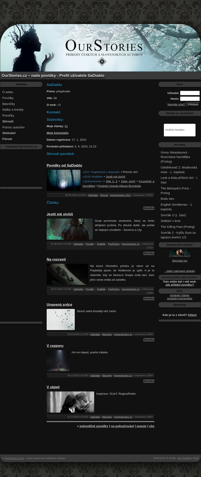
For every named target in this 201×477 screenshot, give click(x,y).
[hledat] (174, 130)
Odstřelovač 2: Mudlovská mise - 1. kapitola (179, 170)
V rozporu (55, 346)
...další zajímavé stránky (179, 271)
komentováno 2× (131, 289)
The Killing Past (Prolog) (178, 226)
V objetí (53, 387)
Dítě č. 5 (111, 181)
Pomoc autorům (13, 127)
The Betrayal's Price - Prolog (176, 190)
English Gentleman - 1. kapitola (177, 207)
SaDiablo (93, 195)
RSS (196, 458)
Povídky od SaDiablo (64, 165)
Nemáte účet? (176, 104)
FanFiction (114, 244)
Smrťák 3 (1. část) (173, 215)
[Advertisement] (100, 9)
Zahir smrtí (128, 181)
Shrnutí (104, 195)
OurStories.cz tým (14, 458)
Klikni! (192, 315)
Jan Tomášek (184, 458)
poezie (142, 426)
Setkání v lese (171, 221)
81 (66, 126)
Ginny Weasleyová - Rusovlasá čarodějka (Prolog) (175, 157)
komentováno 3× (131, 244)
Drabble (101, 244)
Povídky (8, 98)
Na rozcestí (56, 259)
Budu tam (167, 198)
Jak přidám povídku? (179, 284)
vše (151, 426)
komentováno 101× (120, 195)
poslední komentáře (179, 298)
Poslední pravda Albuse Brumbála (119, 186)
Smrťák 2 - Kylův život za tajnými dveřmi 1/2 (178, 235)
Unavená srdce (59, 305)
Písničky (8, 115)
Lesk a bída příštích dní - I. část (179, 180)
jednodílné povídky (94, 426)
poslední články (180, 295)
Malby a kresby (13, 109)
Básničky (8, 104)
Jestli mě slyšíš (115, 176)
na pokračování (122, 426)
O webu (7, 92)
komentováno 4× (123, 334)
